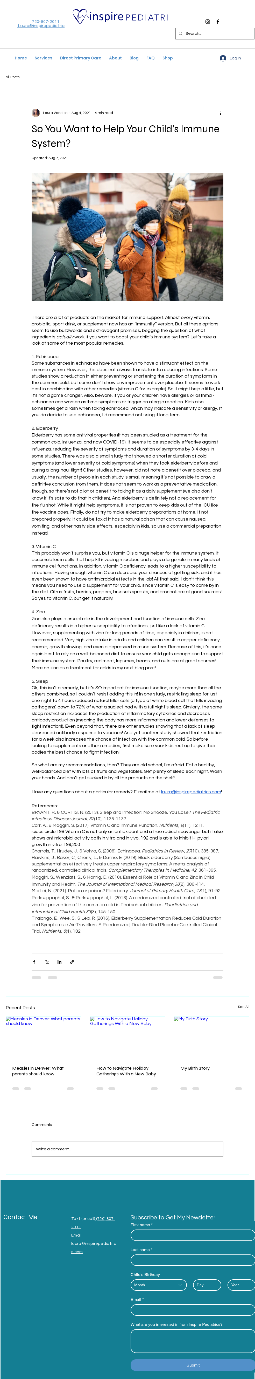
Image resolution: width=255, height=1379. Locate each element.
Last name (141, 1249)
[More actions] (220, 113)
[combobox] (159, 1285)
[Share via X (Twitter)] (46, 961)
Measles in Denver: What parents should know (38, 1071)
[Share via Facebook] (34, 961)
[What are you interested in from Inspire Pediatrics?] (193, 1341)
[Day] (206, 1285)
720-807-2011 (46, 21)
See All (243, 1007)
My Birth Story (195, 1068)
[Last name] (191, 1260)
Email (137, 1299)
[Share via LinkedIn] (59, 961)
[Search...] (214, 33)
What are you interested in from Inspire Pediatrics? (177, 1324)
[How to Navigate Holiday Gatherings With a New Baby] (127, 1038)
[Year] (240, 1285)
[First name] (191, 1235)
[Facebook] (218, 22)
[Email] (191, 1310)
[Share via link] (72, 961)
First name (142, 1224)
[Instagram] (208, 22)
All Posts (12, 77)
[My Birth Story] (211, 1038)
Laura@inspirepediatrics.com (46, 26)
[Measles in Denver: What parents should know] (43, 1038)
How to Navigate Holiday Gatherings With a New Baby (126, 1071)
